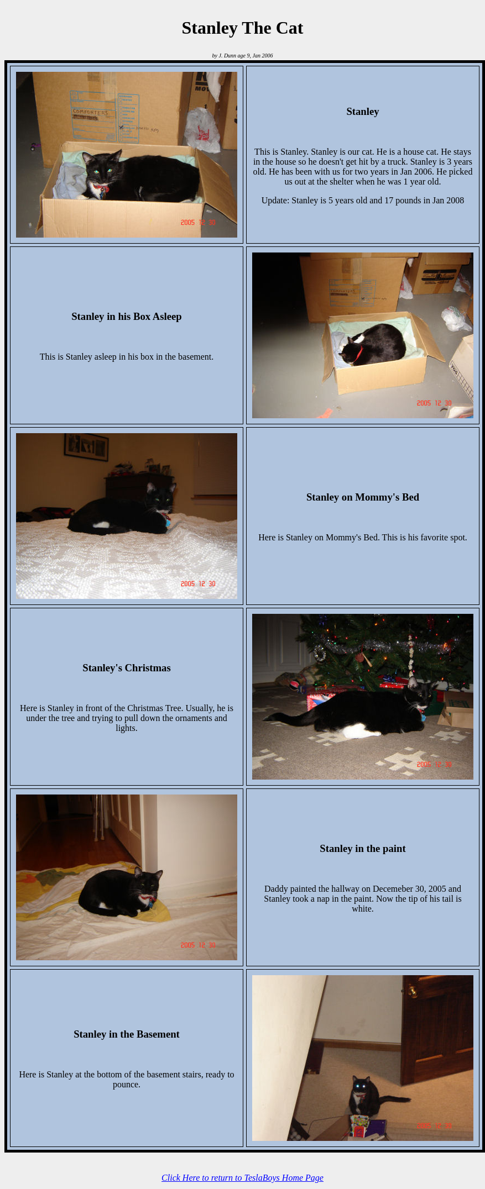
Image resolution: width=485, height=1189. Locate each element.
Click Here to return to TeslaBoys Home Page (242, 1177)
